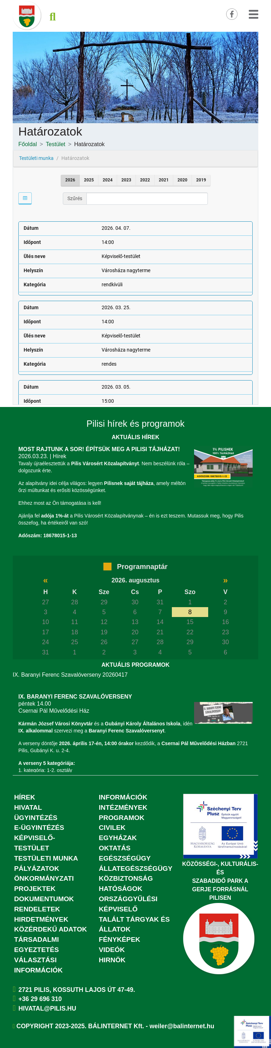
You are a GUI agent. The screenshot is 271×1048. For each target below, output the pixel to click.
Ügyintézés (36, 817)
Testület (55, 144)
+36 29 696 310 (40, 998)
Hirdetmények (41, 919)
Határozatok (89, 144)
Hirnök (112, 960)
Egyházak (118, 838)
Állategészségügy (136, 868)
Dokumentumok (44, 899)
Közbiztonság (126, 878)
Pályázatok (36, 868)
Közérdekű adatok (50, 929)
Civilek (112, 827)
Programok (121, 817)
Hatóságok (120, 888)
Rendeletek (37, 909)
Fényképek (119, 939)
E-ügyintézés (39, 827)
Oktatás (115, 848)
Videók (112, 949)
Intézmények (123, 807)
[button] (254, 13)
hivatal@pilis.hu (47, 1008)
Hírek (24, 797)
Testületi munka (46, 858)
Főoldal (27, 144)
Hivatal (28, 807)
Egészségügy (125, 858)
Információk (123, 797)
